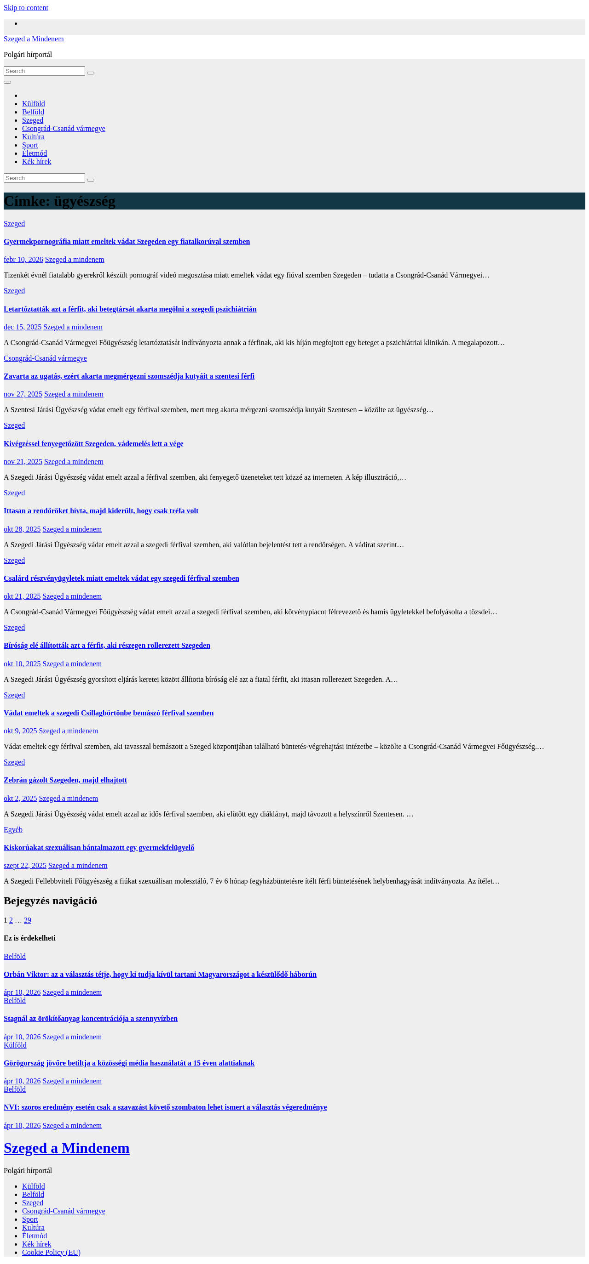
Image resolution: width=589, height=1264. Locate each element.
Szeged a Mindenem (34, 39)
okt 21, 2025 (22, 596)
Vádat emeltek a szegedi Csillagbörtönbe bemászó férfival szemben (109, 713)
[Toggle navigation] (7, 82)
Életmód (34, 153)
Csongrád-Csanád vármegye (63, 128)
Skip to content (26, 7)
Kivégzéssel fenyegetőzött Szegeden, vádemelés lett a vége (94, 444)
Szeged (32, 120)
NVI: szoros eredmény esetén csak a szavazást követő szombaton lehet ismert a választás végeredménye (165, 1107)
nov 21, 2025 (23, 461)
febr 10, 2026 (23, 259)
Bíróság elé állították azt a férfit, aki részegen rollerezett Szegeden (107, 645)
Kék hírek (37, 161)
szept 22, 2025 (25, 865)
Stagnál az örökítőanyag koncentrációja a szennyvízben (91, 1018)
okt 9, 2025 (20, 731)
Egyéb (13, 829)
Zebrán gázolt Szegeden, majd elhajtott (65, 780)
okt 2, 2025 (20, 798)
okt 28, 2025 (22, 529)
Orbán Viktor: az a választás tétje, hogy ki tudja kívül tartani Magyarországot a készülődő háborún (160, 974)
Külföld (33, 104)
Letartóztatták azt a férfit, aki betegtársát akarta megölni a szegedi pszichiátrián (130, 309)
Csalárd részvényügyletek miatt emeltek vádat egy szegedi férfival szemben (121, 578)
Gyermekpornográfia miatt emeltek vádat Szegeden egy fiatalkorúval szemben (127, 241)
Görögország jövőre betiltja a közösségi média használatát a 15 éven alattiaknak (129, 1063)
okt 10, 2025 (22, 664)
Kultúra (33, 137)
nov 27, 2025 (23, 394)
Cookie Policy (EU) (51, 1252)
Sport (30, 145)
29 (27, 920)
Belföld (33, 112)
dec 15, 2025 (22, 327)
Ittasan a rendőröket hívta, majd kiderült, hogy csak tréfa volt (101, 511)
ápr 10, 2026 (22, 992)
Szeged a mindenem (74, 259)
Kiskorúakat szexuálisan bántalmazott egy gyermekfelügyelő (99, 847)
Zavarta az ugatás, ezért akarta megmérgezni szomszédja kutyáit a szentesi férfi (129, 376)
